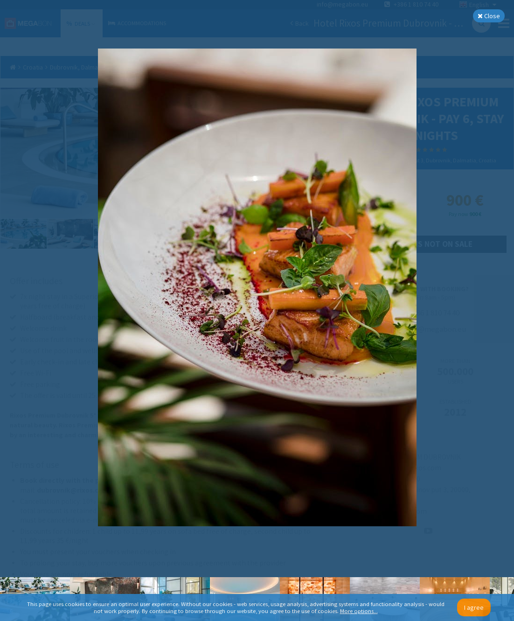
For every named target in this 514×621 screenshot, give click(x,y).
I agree (474, 607)
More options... (359, 610)
